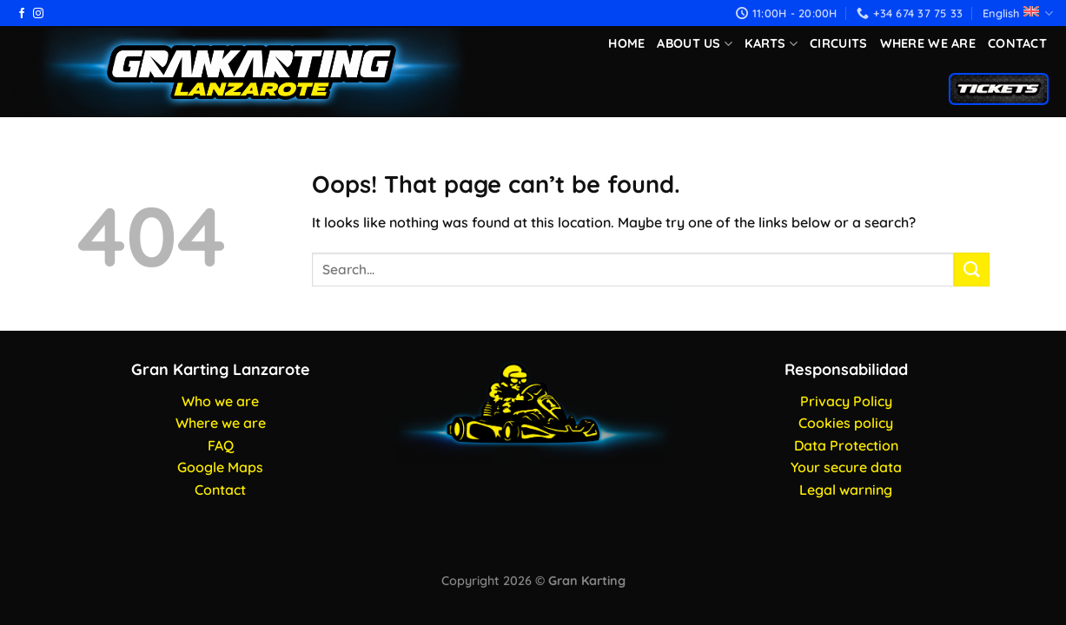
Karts (771, 44)
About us (694, 44)
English (1018, 13)
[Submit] (971, 269)
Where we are (928, 43)
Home (626, 43)
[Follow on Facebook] (22, 14)
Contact (1017, 43)
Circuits (838, 43)
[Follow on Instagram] (38, 14)
